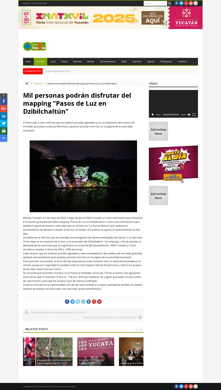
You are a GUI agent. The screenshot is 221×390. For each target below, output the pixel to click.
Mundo (90, 61)
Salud (124, 61)
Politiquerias (166, 61)
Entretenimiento (108, 61)
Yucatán (41, 61)
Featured (38, 83)
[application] (173, 104)
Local (52, 61)
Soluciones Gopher (69, 386)
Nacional (77, 61)
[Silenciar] (189, 114)
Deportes (137, 61)
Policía (64, 61)
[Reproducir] (152, 114)
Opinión (151, 61)
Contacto (182, 61)
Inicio (28, 61)
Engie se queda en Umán (58, 71)
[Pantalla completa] (194, 114)
